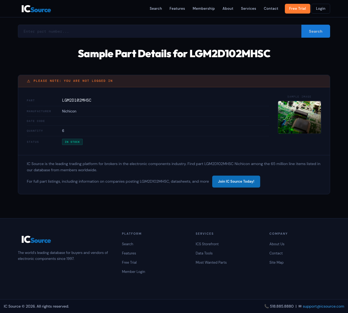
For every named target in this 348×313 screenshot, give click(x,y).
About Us (277, 244)
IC (36, 8)
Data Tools (204, 253)
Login (321, 8)
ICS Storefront (207, 244)
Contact (271, 8)
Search (156, 8)
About (228, 8)
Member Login (133, 271)
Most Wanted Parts (211, 262)
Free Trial (297, 8)
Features (177, 8)
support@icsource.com (323, 306)
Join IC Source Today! (236, 181)
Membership (204, 8)
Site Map (276, 262)
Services (248, 8)
